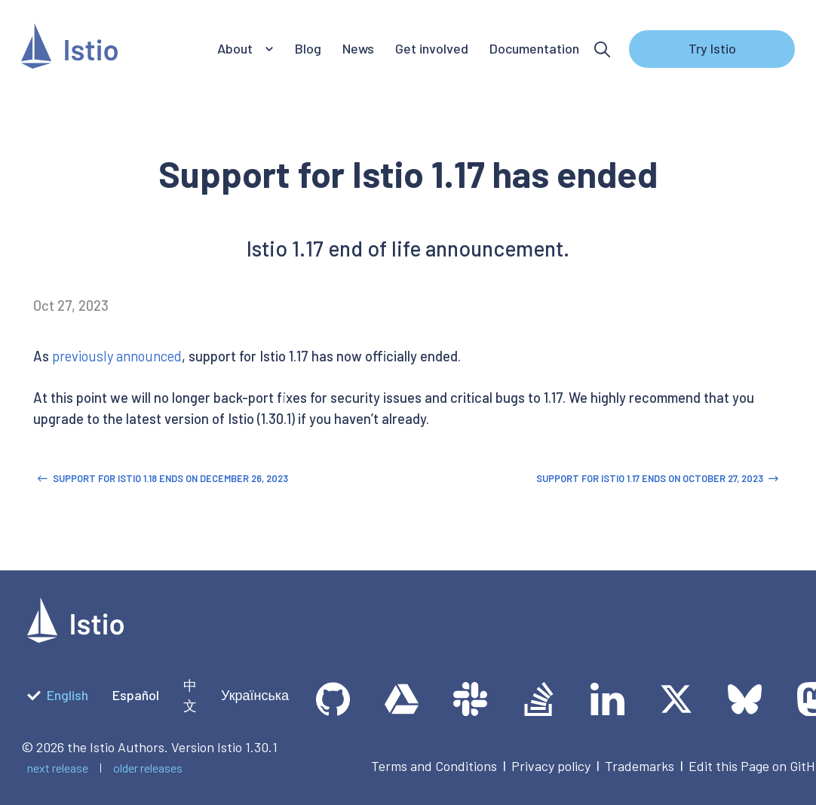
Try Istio (712, 48)
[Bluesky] (745, 699)
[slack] (470, 699)
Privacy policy (551, 765)
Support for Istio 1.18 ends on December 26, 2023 (162, 478)
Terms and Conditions (434, 765)
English (57, 695)
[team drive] (402, 699)
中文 (190, 695)
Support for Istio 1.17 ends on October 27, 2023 (657, 478)
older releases (148, 767)
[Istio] (69, 49)
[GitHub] (333, 699)
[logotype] (75, 637)
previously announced (117, 356)
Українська (255, 695)
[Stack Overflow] (539, 699)
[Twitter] (676, 699)
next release (57, 767)
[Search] (602, 49)
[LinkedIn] (607, 699)
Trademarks (639, 765)
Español (135, 695)
